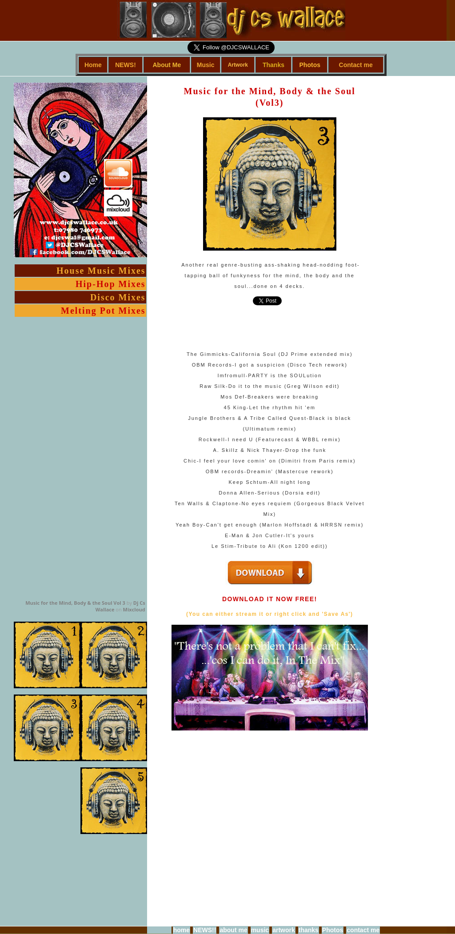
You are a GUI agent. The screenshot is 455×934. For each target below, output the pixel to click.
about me (233, 930)
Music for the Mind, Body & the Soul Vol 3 (75, 602)
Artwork (238, 65)
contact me (363, 930)
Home (93, 64)
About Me (166, 64)
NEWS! (125, 64)
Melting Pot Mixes (103, 310)
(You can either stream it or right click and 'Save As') (269, 614)
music (260, 930)
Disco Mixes (118, 297)
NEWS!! (204, 930)
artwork (283, 930)
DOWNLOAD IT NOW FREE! (269, 599)
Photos (309, 64)
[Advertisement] (394, 209)
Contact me (356, 64)
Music (206, 64)
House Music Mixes (101, 270)
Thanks (273, 64)
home (181, 930)
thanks (309, 930)
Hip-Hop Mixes (111, 284)
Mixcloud (134, 609)
